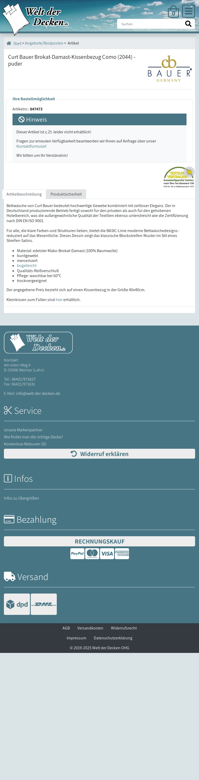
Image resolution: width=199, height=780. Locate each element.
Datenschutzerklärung (113, 765)
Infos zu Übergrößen (21, 625)
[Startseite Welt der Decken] (38, 469)
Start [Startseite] (14, 43)
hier (59, 427)
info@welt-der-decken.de (38, 520)
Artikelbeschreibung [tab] (24, 321)
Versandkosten (90, 755)
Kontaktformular (30, 273)
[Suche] (156, 24)
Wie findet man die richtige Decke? (33, 564)
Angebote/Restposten (44, 43)
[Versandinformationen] (30, 732)
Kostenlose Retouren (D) (25, 571)
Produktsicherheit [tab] (66, 321)
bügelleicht (26, 392)
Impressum (76, 765)
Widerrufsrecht (124, 755)
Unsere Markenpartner (23, 557)
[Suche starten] (188, 24)
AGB (66, 755)
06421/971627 (24, 506)
